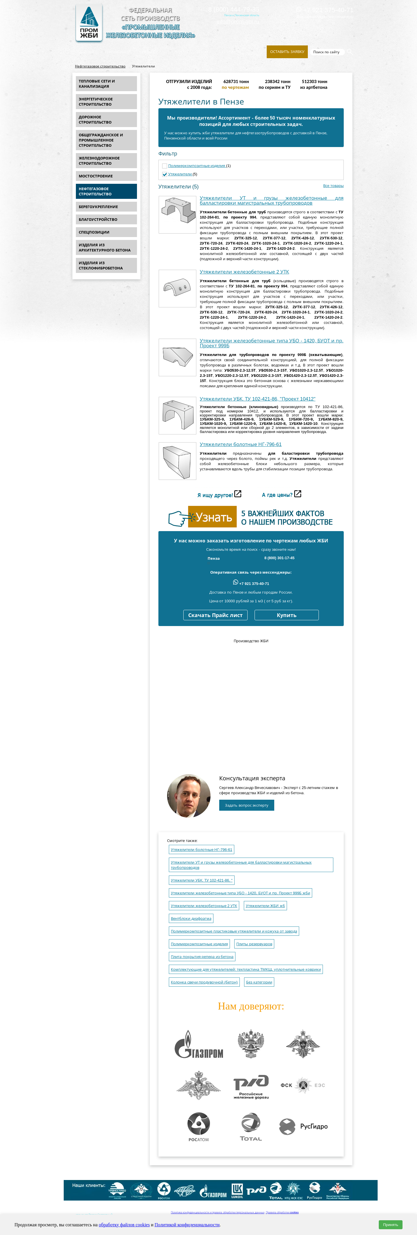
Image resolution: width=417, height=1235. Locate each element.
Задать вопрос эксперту (246, 805)
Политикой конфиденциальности (187, 1224)
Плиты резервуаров (254, 944)
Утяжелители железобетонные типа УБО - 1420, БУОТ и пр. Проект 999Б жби (240, 893)
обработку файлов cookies (124, 1224)
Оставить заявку (287, 51)
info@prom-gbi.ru (238, 22)
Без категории (259, 982)
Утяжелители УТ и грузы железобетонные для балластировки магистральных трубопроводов (271, 200)
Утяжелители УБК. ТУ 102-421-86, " (202, 880)
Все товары (333, 185)
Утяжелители (180, 174)
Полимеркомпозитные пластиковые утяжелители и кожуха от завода (234, 931)
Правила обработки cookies (282, 1212)
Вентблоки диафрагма (191, 918)
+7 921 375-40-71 (325, 10)
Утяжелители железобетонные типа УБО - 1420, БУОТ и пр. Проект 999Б (271, 343)
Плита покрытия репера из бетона (202, 957)
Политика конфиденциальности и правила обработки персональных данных (217, 1212)
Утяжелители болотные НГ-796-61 (241, 444)
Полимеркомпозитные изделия (197, 166)
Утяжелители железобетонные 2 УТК (244, 272)
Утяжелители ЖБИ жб (265, 906)
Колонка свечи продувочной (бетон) (204, 982)
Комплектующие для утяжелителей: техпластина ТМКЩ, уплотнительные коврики (246, 969)
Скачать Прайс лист (215, 615)
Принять (390, 1225)
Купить (287, 615)
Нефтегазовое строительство (100, 66)
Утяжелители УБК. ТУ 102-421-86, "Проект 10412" (257, 399)
